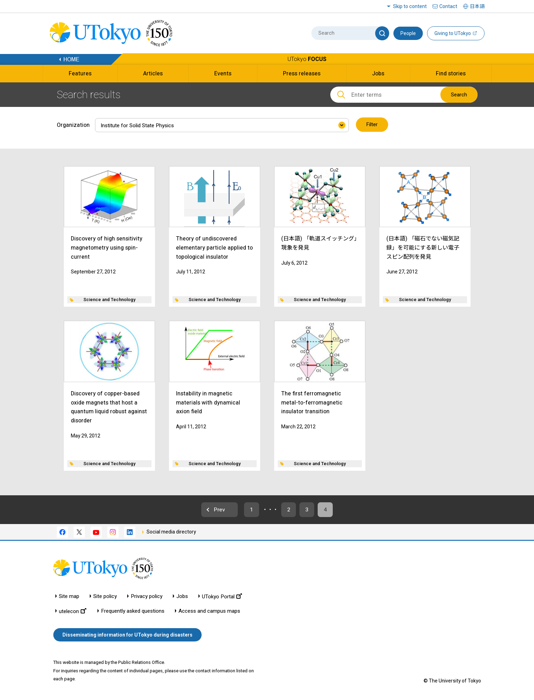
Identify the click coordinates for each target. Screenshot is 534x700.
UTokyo (307, 59)
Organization (73, 124)
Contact (448, 6)
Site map (69, 596)
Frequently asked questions (132, 611)
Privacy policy (146, 596)
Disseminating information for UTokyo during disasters (127, 635)
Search (459, 94)
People (408, 33)
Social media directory (171, 532)
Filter (372, 125)
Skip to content (410, 6)
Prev (216, 509)
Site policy (105, 596)
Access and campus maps (209, 611)
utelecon (72, 611)
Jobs (182, 596)
